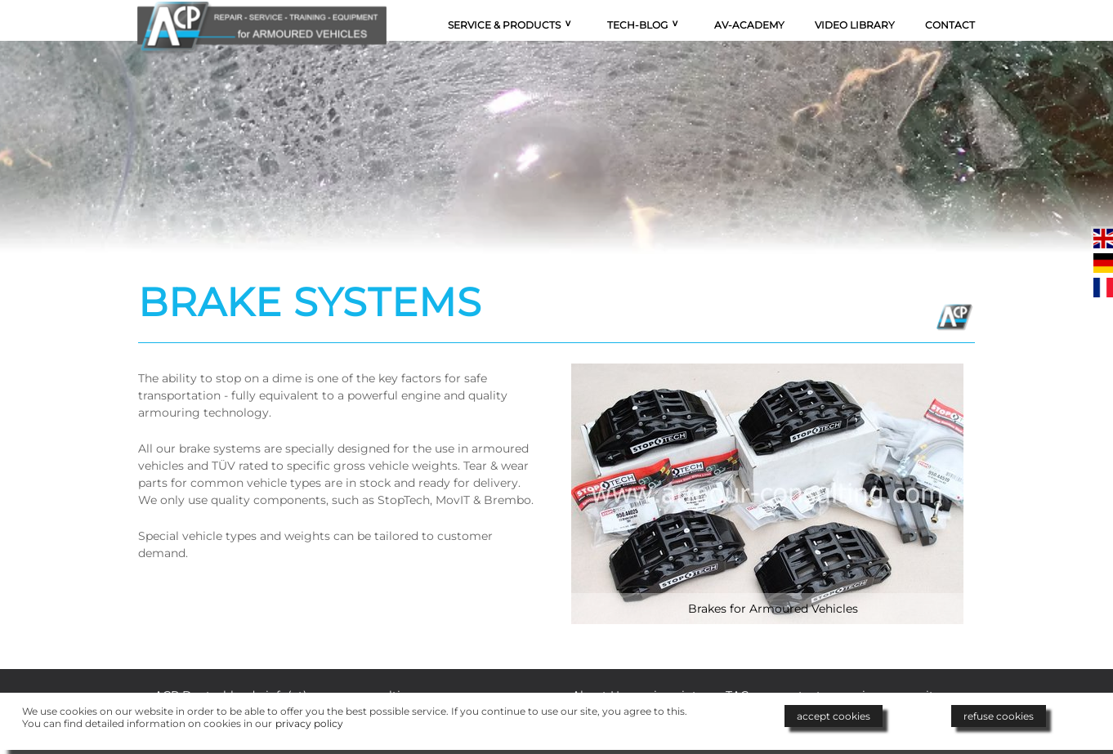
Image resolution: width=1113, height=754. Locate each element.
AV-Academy (749, 25)
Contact (950, 25)
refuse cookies (998, 716)
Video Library (855, 25)
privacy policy (309, 723)
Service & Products (504, 25)
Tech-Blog (637, 25)
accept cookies (833, 716)
